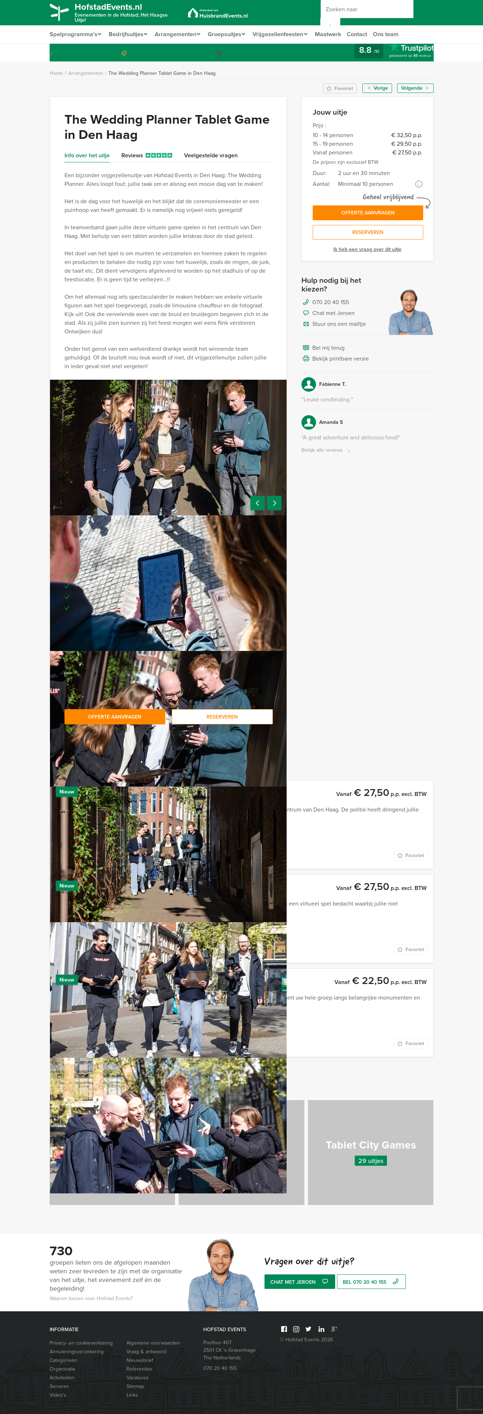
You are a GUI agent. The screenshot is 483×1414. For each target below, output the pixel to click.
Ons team (396, 34)
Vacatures (137, 1377)
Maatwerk (337, 34)
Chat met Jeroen (328, 315)
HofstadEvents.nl (127, 12)
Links (132, 1395)
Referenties (139, 1369)
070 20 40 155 (404, 52)
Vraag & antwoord (146, 1351)
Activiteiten (62, 1377)
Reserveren (367, 234)
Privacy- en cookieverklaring (81, 1343)
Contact (367, 34)
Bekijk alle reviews (326, 452)
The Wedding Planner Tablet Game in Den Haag (162, 73)
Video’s (58, 1395)
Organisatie (62, 1369)
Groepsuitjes (229, 34)
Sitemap (135, 1386)
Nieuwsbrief (139, 1360)
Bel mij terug (323, 350)
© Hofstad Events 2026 (306, 1339)
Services (59, 1386)
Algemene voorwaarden (153, 1343)
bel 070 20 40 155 (371, 1282)
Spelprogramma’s (73, 34)
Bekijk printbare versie (335, 361)
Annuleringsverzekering (77, 1351)
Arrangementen (178, 34)
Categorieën (63, 1360)
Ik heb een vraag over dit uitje (367, 251)
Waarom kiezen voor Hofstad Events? (91, 1298)
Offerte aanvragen (368, 213)
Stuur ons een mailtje (333, 326)
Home (56, 73)
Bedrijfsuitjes (127, 34)
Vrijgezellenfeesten (285, 34)
